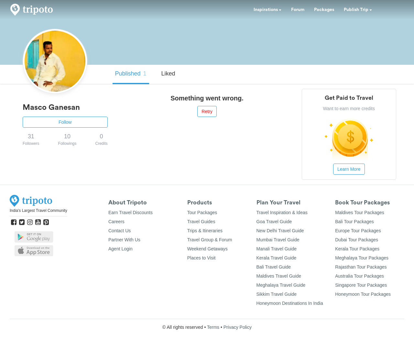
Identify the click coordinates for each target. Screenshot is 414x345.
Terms (213, 327)
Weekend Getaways (207, 248)
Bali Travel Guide (273, 267)
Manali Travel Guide (276, 248)
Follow (65, 122)
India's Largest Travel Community (38, 210)
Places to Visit (201, 257)
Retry (207, 111)
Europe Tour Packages (358, 230)
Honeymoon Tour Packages (363, 294)
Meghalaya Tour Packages (361, 257)
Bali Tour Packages (354, 221)
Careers (116, 221)
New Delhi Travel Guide (280, 230)
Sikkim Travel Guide (276, 294)
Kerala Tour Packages (357, 248)
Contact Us (119, 230)
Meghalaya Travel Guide (281, 285)
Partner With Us (124, 239)
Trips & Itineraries (205, 230)
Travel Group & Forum (209, 239)
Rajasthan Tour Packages (361, 267)
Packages (324, 9)
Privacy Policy (237, 327)
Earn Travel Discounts (130, 212)
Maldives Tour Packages (359, 212)
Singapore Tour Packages (361, 285)
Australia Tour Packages (359, 276)
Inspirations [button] (267, 9)
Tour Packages (202, 212)
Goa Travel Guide (274, 221)
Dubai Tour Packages (356, 239)
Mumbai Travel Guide (278, 239)
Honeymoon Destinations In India (289, 303)
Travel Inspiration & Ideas (282, 212)
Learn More (349, 169)
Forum (297, 9)
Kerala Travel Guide (276, 257)
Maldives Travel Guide (278, 276)
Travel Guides (201, 221)
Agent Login (120, 248)
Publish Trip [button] (358, 9)
